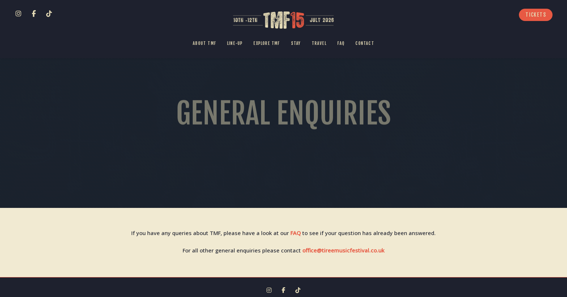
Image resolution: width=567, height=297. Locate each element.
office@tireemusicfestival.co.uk (343, 250)
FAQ (295, 233)
